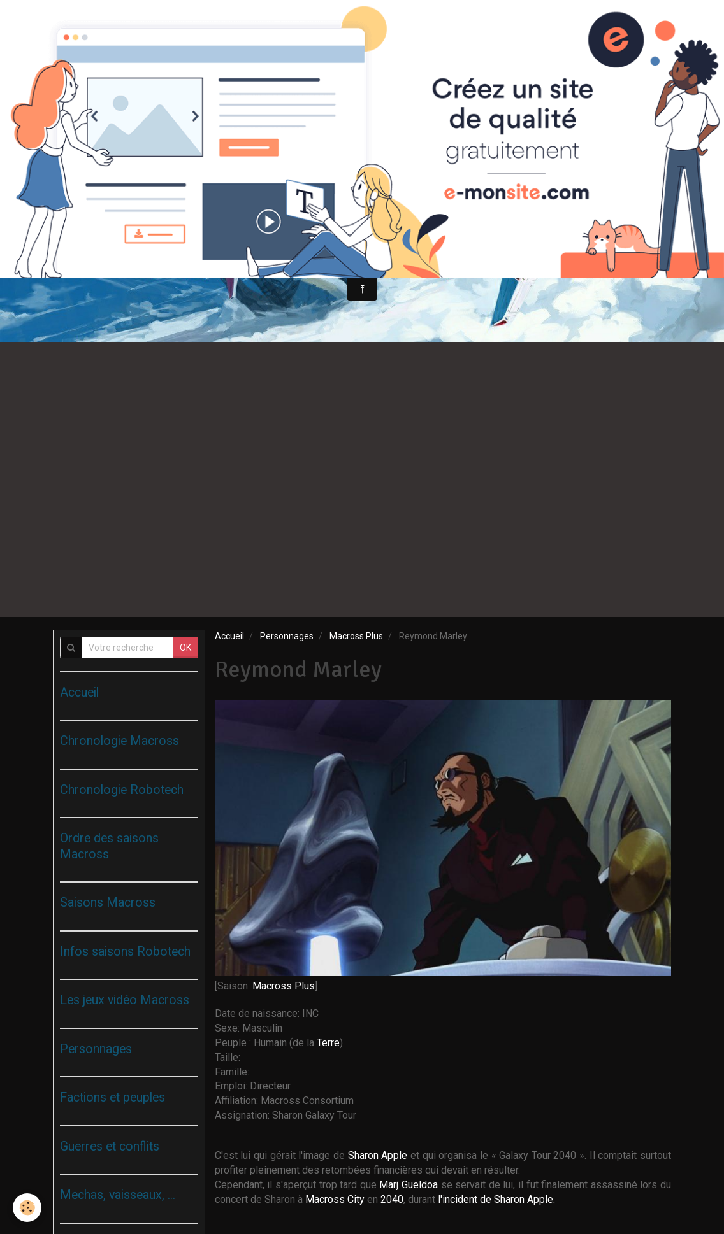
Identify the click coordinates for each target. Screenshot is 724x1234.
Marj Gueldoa (408, 1185)
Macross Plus (356, 636)
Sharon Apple (378, 1155)
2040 (391, 1199)
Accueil (229, 636)
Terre (328, 1043)
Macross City (335, 1199)
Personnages (287, 636)
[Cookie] (27, 1207)
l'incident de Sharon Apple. (496, 1199)
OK (185, 647)
